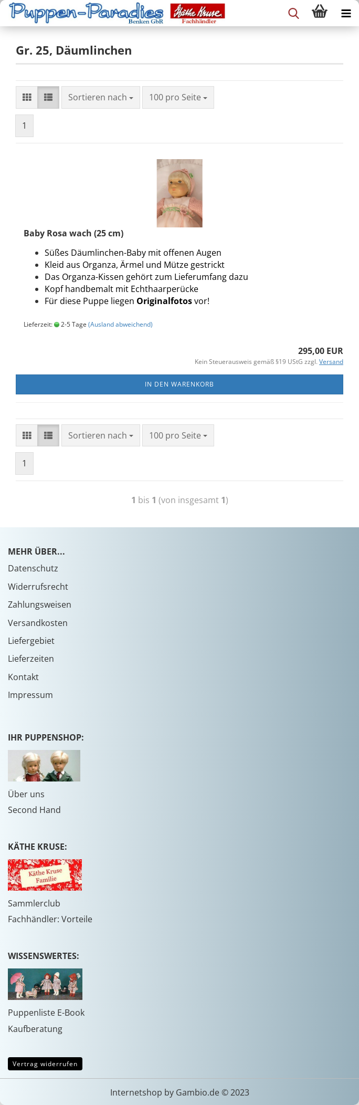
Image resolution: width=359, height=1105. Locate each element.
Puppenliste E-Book (46, 1012)
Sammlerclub (34, 903)
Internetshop (136, 1092)
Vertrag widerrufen (45, 1063)
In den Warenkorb (179, 384)
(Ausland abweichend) (120, 324)
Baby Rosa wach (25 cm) (73, 233)
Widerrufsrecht (38, 586)
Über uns (26, 794)
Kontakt (23, 677)
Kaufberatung (35, 1029)
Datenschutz (33, 568)
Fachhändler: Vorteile (50, 919)
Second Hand (34, 810)
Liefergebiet (31, 641)
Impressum (30, 695)
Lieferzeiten (31, 658)
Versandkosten (38, 623)
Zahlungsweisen (39, 604)
